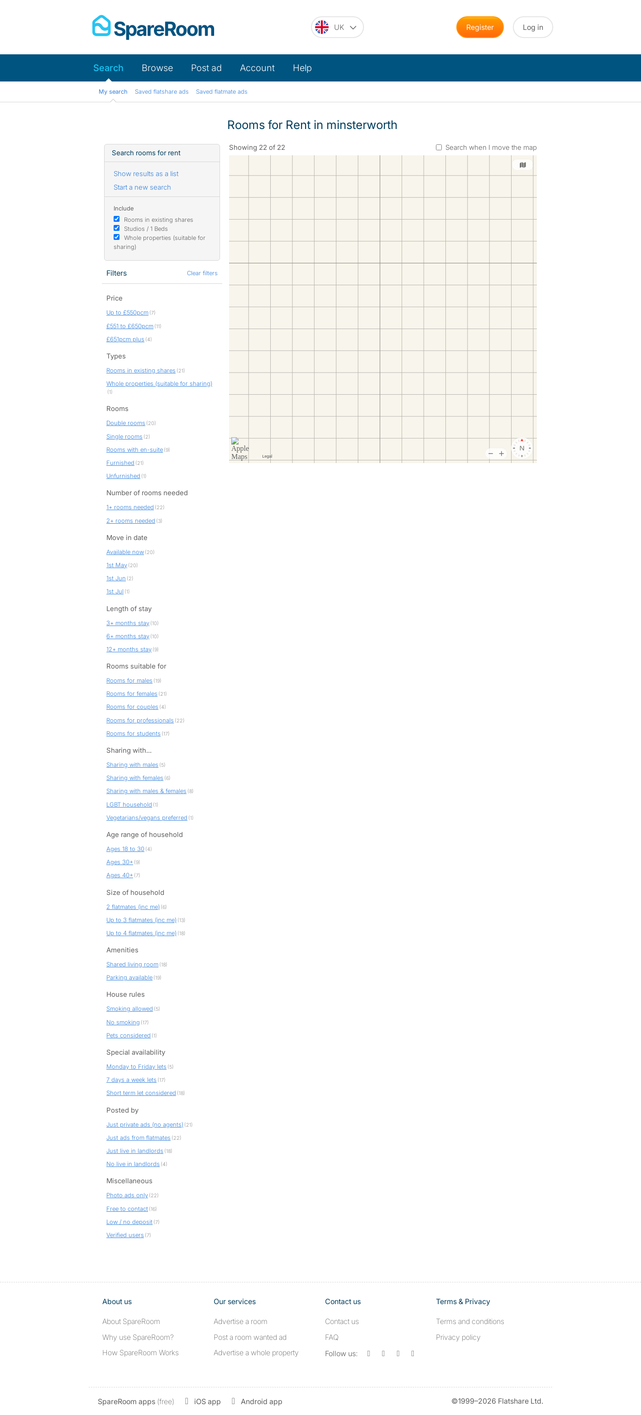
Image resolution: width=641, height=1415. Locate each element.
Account (257, 67)
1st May (116, 565)
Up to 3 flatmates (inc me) (141, 919)
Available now (125, 551)
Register (480, 27)
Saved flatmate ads (222, 91)
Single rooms (124, 436)
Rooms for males (129, 680)
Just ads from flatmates (138, 1137)
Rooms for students (133, 733)
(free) (136, 1401)
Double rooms (125, 422)
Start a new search (142, 187)
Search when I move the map (491, 147)
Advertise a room (241, 1321)
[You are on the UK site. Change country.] (337, 27)
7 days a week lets (131, 1079)
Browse (157, 67)
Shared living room (132, 964)
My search (113, 91)
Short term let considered (141, 1092)
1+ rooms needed (130, 507)
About (131, 1321)
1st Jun (116, 578)
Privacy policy (458, 1337)
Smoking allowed (129, 1008)
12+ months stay (129, 649)
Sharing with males (132, 764)
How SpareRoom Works (140, 1352)
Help (302, 67)
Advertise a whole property (256, 1352)
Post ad (206, 67)
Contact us (342, 1321)
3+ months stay (127, 622)
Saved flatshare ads (162, 91)
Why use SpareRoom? (138, 1337)
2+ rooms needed (130, 520)
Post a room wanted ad (250, 1337)
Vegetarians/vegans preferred (146, 817)
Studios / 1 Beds (146, 228)
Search (108, 67)
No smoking (123, 1022)
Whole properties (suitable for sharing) (159, 383)
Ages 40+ (119, 875)
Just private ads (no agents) (144, 1124)
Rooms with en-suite (134, 449)
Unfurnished (123, 475)
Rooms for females (132, 693)
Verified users (125, 1234)
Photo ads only (127, 1195)
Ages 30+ (119, 861)
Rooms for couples (132, 706)
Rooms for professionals (140, 720)
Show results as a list (146, 173)
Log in (533, 27)
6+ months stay (127, 636)
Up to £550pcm (127, 312)
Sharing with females (134, 777)
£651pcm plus (125, 339)
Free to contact (127, 1208)
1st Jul (115, 591)
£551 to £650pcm (129, 326)
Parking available (129, 977)
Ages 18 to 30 (125, 848)
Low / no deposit (129, 1221)
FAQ (332, 1337)
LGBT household (129, 804)
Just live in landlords (134, 1150)
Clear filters (202, 273)
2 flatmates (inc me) (133, 906)
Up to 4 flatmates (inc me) (141, 933)
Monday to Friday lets (136, 1066)
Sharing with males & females (146, 790)
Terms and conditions (470, 1321)
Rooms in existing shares (158, 219)
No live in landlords (133, 1163)
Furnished (120, 462)
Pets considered (128, 1035)
